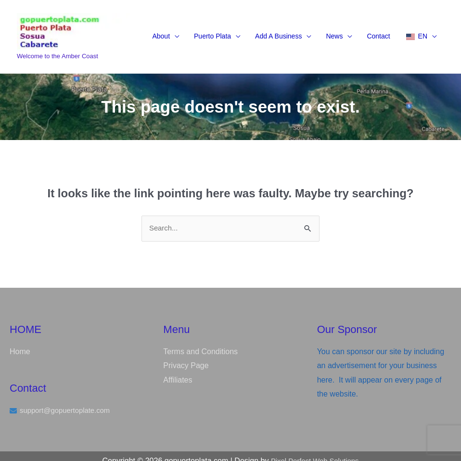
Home (20, 342)
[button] (166, 29)
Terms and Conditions (200, 342)
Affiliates (177, 370)
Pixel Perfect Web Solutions (315, 451)
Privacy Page (185, 356)
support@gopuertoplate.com (68, 401)
